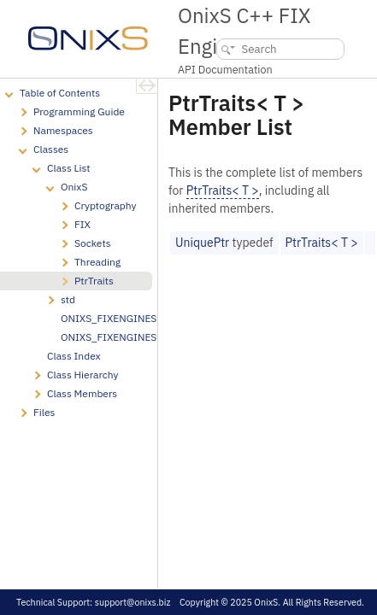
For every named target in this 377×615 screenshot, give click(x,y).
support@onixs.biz (133, 602)
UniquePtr (202, 242)
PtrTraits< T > (222, 190)
